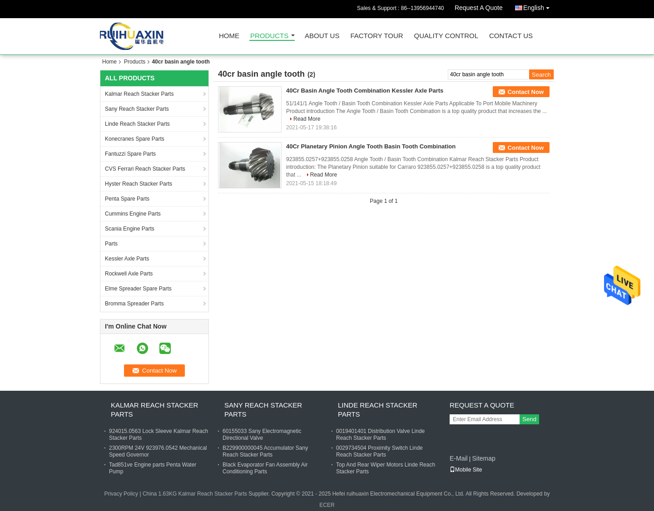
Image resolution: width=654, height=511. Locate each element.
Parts (111, 244)
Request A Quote (479, 7)
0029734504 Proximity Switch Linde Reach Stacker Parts (379, 451)
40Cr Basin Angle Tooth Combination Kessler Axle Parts (364, 90)
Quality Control (446, 36)
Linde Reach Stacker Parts (137, 124)
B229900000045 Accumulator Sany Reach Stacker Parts (265, 451)
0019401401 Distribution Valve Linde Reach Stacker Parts (380, 434)
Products (269, 36)
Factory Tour (376, 36)
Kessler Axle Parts (127, 259)
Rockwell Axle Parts (129, 273)
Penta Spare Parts (127, 199)
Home (229, 36)
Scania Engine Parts (129, 229)
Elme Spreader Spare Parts (138, 288)
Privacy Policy (121, 494)
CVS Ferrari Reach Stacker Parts (145, 169)
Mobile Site (466, 470)
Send (529, 419)
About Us (322, 36)
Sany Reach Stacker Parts (137, 109)
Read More (306, 119)
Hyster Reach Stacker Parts (138, 184)
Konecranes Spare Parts (134, 139)
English (538, 6)
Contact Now (526, 91)
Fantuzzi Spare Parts (130, 154)
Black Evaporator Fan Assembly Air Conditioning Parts (265, 468)
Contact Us (511, 36)
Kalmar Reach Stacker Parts (139, 94)
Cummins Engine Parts (133, 214)
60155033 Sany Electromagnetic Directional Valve (262, 434)
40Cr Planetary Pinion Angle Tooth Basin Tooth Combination (371, 146)
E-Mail (459, 458)
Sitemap (483, 458)
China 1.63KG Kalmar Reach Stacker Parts (195, 494)
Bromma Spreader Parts (134, 303)
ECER (326, 505)
